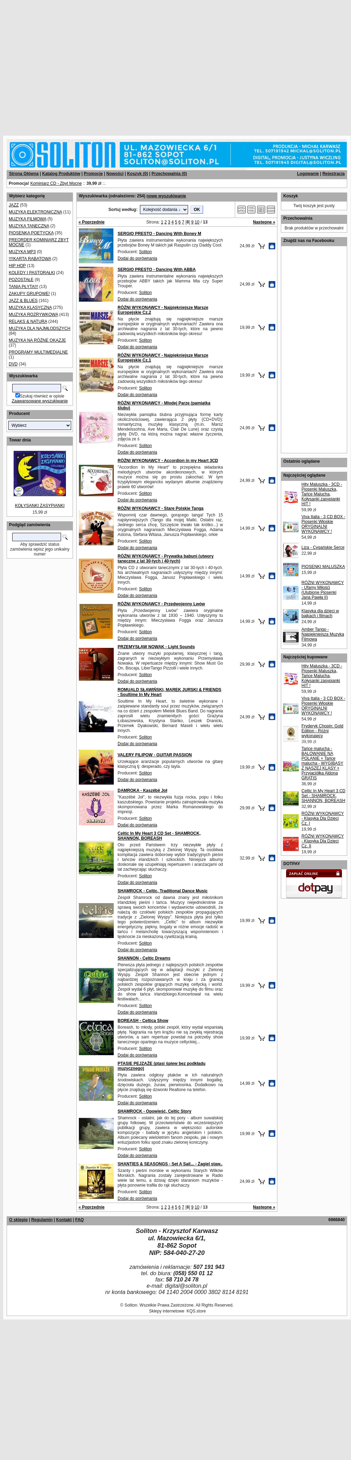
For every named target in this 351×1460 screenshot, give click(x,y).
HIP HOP (17, 265)
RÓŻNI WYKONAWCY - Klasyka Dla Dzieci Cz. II (322, 841)
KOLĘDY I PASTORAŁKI (32, 272)
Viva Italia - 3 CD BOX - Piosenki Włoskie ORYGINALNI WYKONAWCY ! (323, 524)
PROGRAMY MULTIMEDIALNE (38, 352)
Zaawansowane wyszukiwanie (40, 401)
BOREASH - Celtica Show (143, 1020)
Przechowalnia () (169, 173)
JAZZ (14, 205)
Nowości (115, 173)
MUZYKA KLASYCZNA (30, 307)
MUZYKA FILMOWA (27, 219)
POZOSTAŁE (21, 279)
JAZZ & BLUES (23, 300)
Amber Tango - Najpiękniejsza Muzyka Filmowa (322, 634)
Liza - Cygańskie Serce (322, 547)
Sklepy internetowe (166, 1311)
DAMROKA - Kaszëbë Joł (142, 790)
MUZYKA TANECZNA (29, 226)
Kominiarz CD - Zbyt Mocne (56, 183)
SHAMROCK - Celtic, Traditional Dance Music (163, 890)
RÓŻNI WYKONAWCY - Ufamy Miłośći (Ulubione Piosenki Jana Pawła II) (322, 590)
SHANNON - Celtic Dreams (144, 958)
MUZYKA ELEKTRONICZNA (35, 212)
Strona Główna (24, 173)
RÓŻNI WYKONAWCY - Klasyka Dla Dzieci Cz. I (322, 818)
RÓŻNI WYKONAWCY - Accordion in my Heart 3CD (168, 460)
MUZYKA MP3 (22, 251)
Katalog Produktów (61, 173)
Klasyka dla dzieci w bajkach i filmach (320, 613)
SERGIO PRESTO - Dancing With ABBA (157, 269)
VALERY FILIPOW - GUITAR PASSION (155, 754)
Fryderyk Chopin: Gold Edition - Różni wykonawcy (322, 731)
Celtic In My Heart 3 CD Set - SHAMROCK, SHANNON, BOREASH (159, 836)
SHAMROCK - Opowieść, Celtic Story (154, 1111)
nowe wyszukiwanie (166, 196)
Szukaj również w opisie (42, 396)
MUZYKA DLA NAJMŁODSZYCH (39, 328)
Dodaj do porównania (137, 258)
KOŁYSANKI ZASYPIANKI (40, 505)
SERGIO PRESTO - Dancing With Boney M (159, 233)
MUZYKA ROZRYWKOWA (33, 314)
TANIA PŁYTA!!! (23, 286)
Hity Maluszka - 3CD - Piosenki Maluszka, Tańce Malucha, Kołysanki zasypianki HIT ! (321, 494)
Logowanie (308, 173)
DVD (13, 364)
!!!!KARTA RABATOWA (30, 258)
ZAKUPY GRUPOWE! (29, 293)
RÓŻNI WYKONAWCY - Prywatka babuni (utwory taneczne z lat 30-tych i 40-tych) (166, 558)
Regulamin (41, 1219)
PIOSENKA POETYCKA (31, 232)
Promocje (93, 173)
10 (197, 222)
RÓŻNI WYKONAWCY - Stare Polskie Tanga (160, 508)
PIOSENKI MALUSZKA (323, 566)
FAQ (79, 1219)
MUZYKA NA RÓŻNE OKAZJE (37, 340)
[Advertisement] (65, 65)
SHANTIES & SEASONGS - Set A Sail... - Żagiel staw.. (170, 1164)
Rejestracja (333, 173)
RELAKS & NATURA (28, 321)
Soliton (145, 251)
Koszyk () (137, 173)
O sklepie (18, 1219)
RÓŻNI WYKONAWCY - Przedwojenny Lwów (161, 604)
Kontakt (64, 1219)
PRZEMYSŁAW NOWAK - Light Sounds (156, 646)
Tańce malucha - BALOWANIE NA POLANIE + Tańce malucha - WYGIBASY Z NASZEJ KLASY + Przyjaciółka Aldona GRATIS (322, 763)
